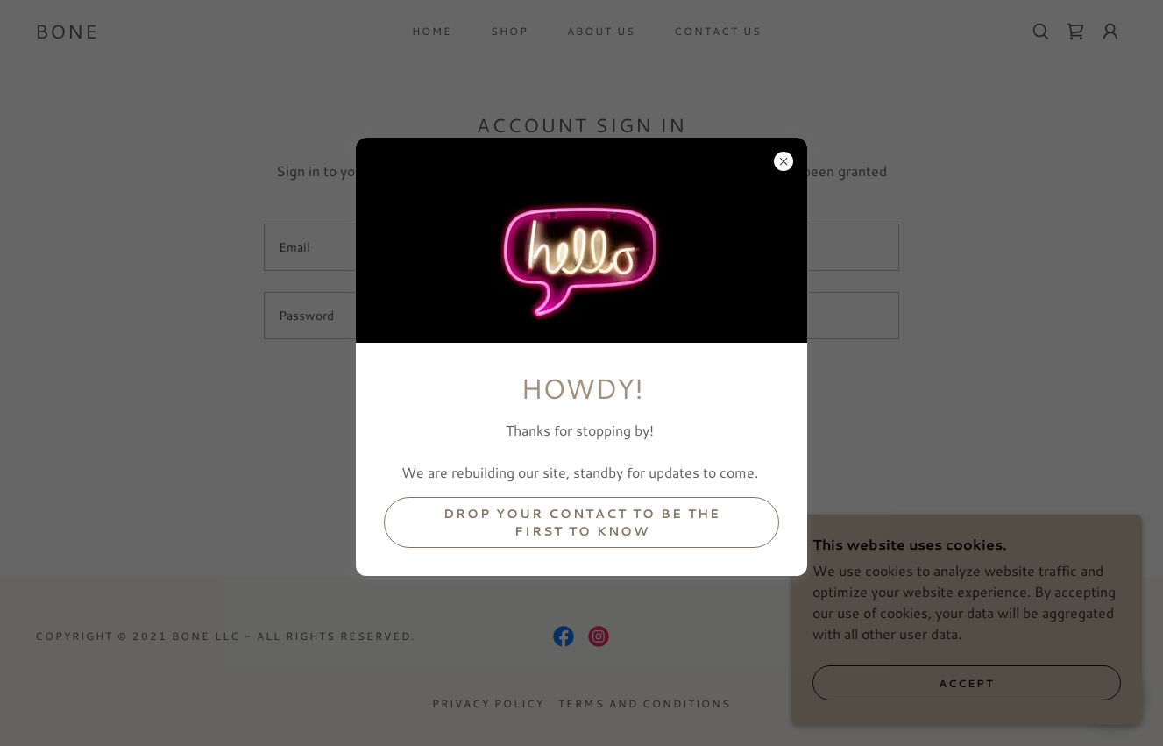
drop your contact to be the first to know (581, 522)
